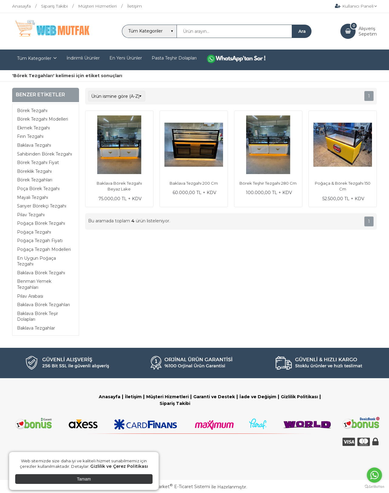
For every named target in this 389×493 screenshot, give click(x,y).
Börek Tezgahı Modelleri (42, 119)
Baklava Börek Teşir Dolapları (37, 316)
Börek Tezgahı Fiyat (38, 162)
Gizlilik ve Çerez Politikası (119, 466)
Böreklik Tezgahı (34, 171)
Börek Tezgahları (34, 180)
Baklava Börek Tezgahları (43, 304)
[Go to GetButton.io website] (374, 487)
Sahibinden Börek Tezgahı (44, 154)
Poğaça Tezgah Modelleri (44, 249)
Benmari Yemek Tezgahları (34, 284)
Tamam (84, 479)
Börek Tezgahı (32, 110)
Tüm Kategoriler (34, 58)
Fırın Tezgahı (30, 136)
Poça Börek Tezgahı (38, 188)
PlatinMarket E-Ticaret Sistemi (176, 486)
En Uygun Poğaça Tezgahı (36, 261)
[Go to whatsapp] (374, 475)
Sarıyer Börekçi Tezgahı (41, 206)
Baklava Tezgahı (34, 145)
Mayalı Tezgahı (32, 197)
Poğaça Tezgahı (34, 232)
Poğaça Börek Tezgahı (41, 223)
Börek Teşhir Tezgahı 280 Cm (268, 183)
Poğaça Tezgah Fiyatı (40, 240)
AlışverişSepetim (368, 31)
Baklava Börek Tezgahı (41, 273)
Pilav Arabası (30, 296)
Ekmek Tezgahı (33, 128)
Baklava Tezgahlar (36, 328)
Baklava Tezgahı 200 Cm (194, 183)
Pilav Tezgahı (31, 214)
